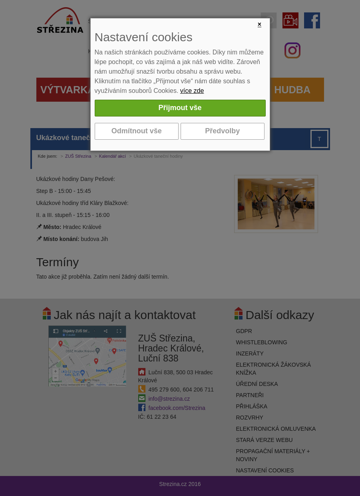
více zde (192, 90)
